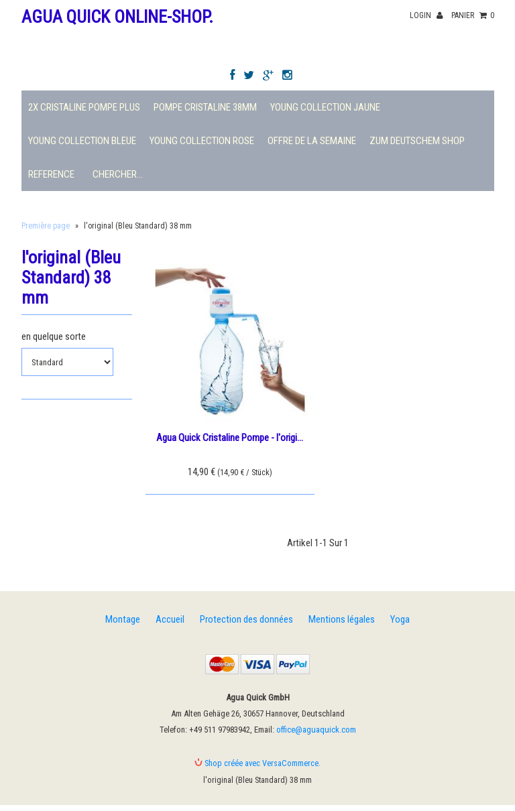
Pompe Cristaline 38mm (205, 107)
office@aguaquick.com (316, 730)
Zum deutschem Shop (417, 141)
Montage (122, 619)
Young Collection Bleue (82, 141)
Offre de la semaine (312, 141)
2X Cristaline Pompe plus (84, 107)
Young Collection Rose (202, 141)
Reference (51, 174)
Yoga (400, 619)
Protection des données (246, 619)
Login (426, 15)
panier (472, 15)
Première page (45, 226)
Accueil (170, 619)
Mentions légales (341, 619)
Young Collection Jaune (325, 107)
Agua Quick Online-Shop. (117, 17)
